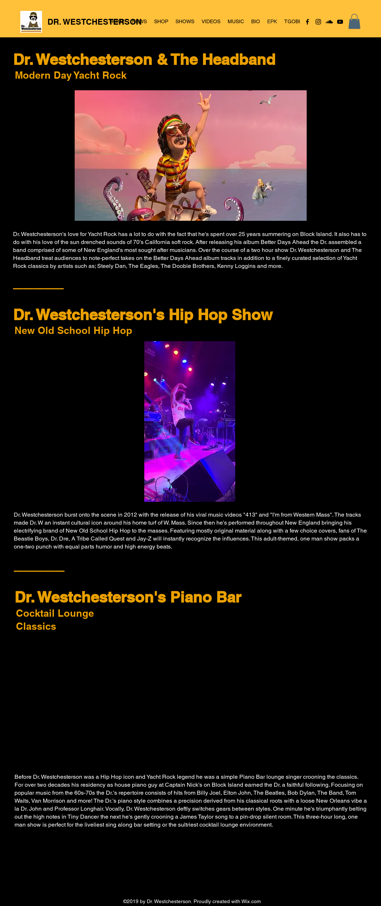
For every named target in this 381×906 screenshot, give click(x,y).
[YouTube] (340, 21)
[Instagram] (318, 21)
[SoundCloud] (329, 21)
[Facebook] (307, 21)
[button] (354, 21)
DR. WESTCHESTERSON (94, 21)
